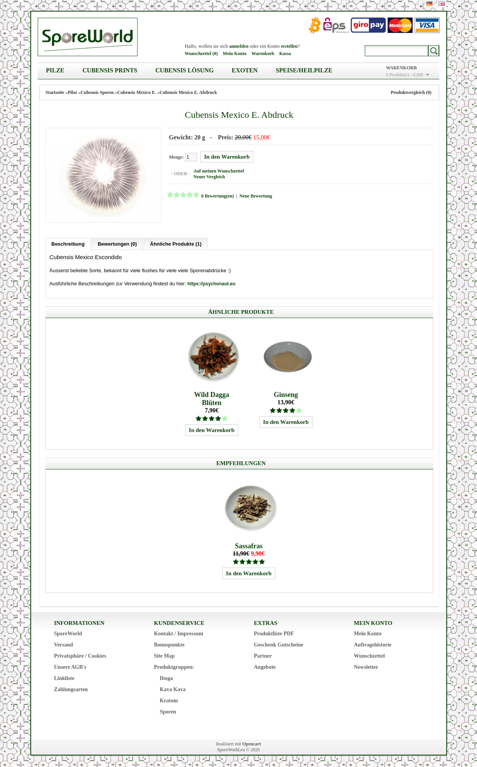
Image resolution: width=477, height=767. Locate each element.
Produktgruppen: (174, 667)
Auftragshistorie (373, 645)
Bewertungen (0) (117, 244)
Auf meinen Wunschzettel (218, 171)
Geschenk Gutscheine (279, 645)
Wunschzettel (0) (201, 53)
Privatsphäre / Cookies (80, 656)
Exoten (245, 70)
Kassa (285, 53)
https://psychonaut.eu (212, 283)
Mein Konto (235, 53)
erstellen (289, 46)
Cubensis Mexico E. (136, 92)
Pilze (55, 70)
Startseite (55, 92)
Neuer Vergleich (209, 176)
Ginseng (286, 395)
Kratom (169, 700)
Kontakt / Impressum (178, 633)
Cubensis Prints (110, 70)
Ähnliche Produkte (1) (175, 244)
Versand (63, 645)
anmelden (238, 46)
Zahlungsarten (71, 689)
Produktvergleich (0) (411, 92)
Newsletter (366, 667)
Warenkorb (262, 53)
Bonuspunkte (169, 645)
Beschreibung (68, 244)
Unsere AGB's (70, 667)
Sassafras (249, 546)
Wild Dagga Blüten (211, 399)
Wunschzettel (369, 656)
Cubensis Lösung (184, 70)
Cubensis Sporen (97, 92)
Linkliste (64, 678)
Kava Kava (173, 689)
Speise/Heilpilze (304, 70)
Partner (263, 656)
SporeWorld (68, 633)
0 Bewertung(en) (217, 196)
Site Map (164, 656)
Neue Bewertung (255, 196)
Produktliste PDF (274, 633)
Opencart (251, 744)
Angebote (265, 667)
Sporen (168, 712)
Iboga (166, 678)
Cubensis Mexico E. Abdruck (188, 92)
